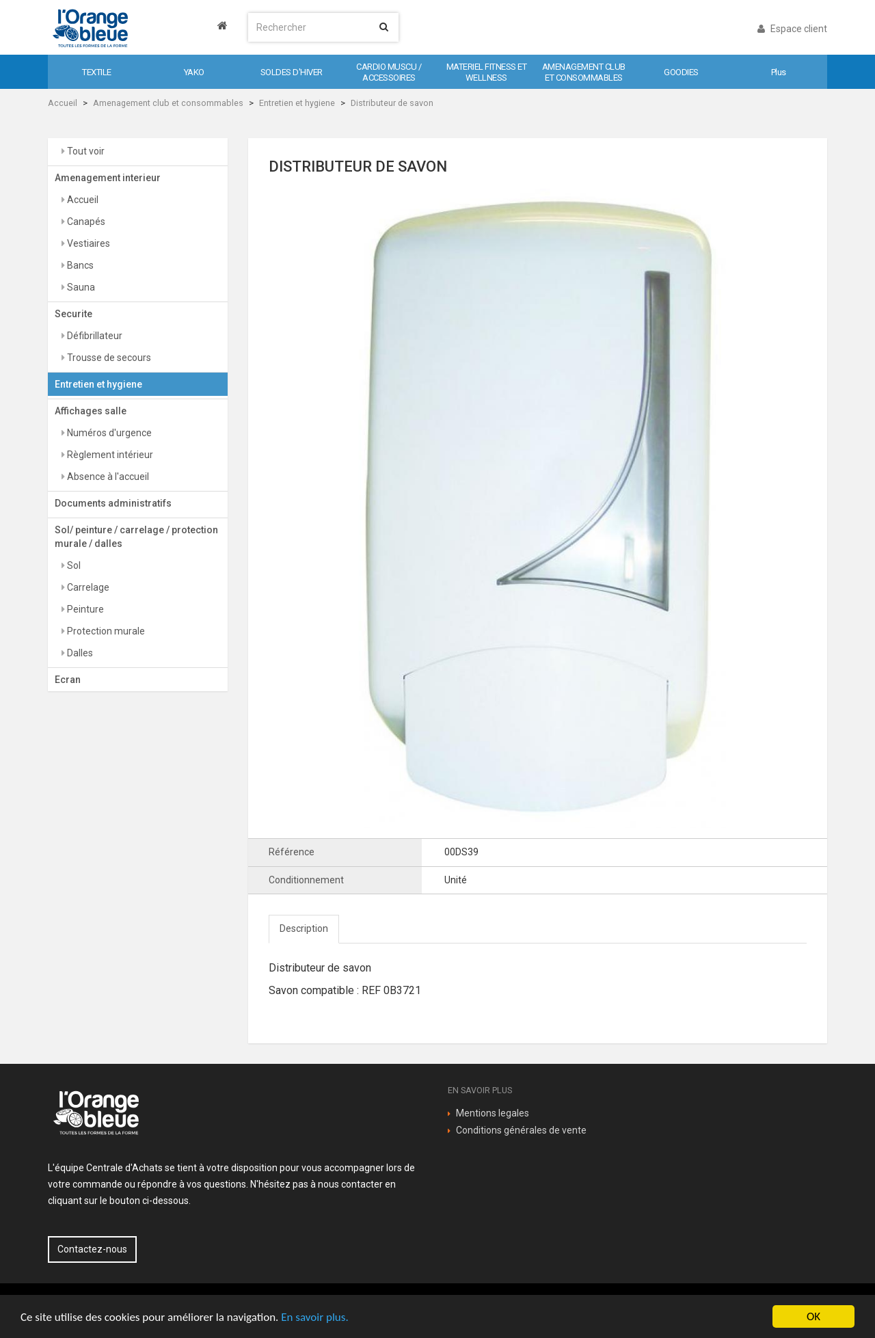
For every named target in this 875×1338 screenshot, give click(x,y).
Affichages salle (90, 410)
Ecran (68, 679)
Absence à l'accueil (107, 476)
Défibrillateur (93, 335)
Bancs (79, 265)
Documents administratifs (113, 503)
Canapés (85, 221)
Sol (73, 565)
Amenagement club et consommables (168, 103)
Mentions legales (492, 1113)
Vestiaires (87, 243)
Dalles (79, 652)
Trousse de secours (108, 357)
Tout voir (85, 151)
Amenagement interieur (108, 177)
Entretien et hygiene (297, 103)
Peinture (84, 609)
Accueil (62, 103)
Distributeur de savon (392, 103)
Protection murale (105, 631)
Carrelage (87, 587)
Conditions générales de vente (521, 1130)
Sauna (80, 287)
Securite (73, 313)
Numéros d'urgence (108, 432)
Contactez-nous (92, 1249)
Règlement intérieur (109, 454)
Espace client (792, 28)
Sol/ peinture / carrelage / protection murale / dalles (136, 536)
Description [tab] (304, 928)
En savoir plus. (314, 1317)
